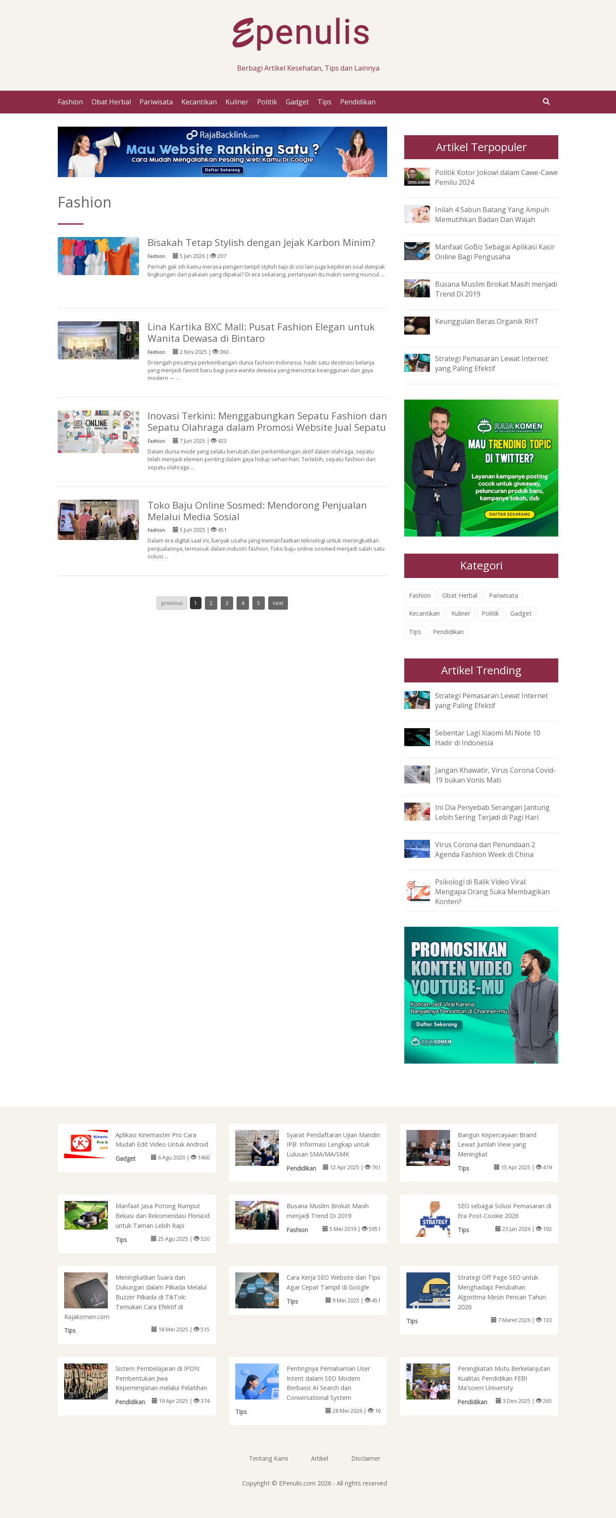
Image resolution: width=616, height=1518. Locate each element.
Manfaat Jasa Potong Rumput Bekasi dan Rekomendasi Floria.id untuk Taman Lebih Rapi (163, 1216)
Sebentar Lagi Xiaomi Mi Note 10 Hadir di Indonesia (487, 737)
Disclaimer (365, 1458)
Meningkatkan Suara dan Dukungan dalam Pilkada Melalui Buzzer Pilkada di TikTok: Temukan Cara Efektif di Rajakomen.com (135, 1296)
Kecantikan (199, 102)
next (278, 603)
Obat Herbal (111, 102)
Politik (267, 102)
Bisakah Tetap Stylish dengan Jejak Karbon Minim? (261, 242)
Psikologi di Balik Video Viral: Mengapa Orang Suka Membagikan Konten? (492, 891)
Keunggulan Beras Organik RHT (487, 321)
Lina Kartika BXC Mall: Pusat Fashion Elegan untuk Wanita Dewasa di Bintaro (261, 332)
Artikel (319, 1458)
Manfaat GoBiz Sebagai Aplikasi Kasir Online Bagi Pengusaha (495, 251)
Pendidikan (358, 102)
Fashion (70, 102)
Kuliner (237, 102)
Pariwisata (156, 102)
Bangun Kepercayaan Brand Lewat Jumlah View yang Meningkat (497, 1145)
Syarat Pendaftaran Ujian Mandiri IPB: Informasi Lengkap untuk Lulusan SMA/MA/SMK (333, 1145)
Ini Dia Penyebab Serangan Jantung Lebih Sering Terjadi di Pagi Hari (492, 812)
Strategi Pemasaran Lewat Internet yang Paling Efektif (491, 363)
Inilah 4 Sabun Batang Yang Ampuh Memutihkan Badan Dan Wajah (492, 214)
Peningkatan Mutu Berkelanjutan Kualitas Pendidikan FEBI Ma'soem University (504, 1378)
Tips (324, 102)
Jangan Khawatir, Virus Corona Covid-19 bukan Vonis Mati (495, 775)
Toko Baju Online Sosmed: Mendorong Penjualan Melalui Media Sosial (257, 510)
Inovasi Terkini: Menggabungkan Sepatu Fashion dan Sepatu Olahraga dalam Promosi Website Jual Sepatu (267, 421)
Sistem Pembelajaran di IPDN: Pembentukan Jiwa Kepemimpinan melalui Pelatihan (161, 1378)
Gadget (297, 102)
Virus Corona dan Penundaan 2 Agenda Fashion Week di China (485, 849)
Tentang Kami (268, 1458)
